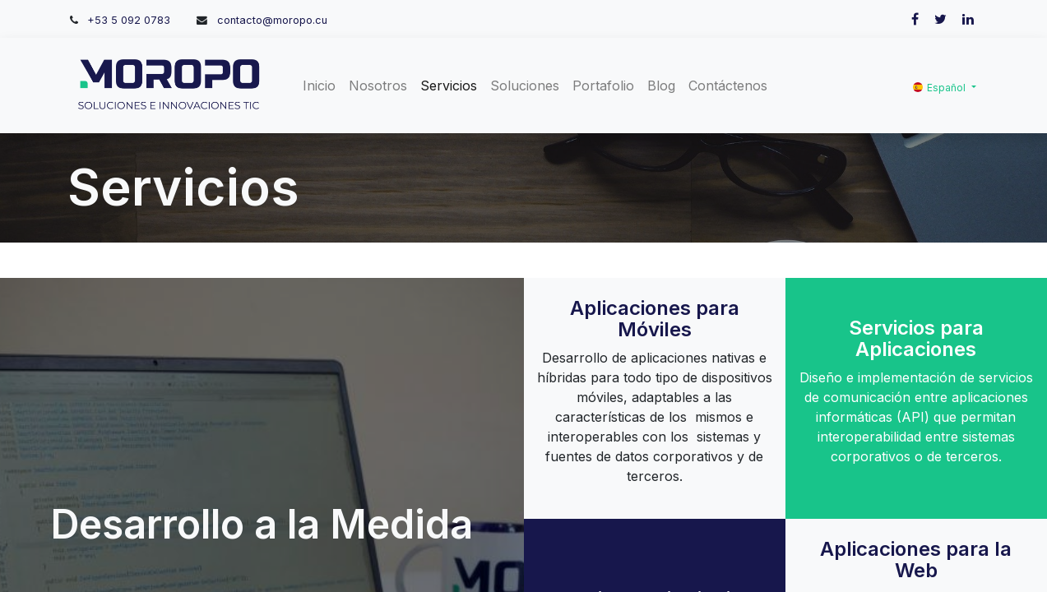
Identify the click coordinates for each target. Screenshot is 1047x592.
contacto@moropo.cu (272, 20)
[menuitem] (319, 85)
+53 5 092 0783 (128, 20)
